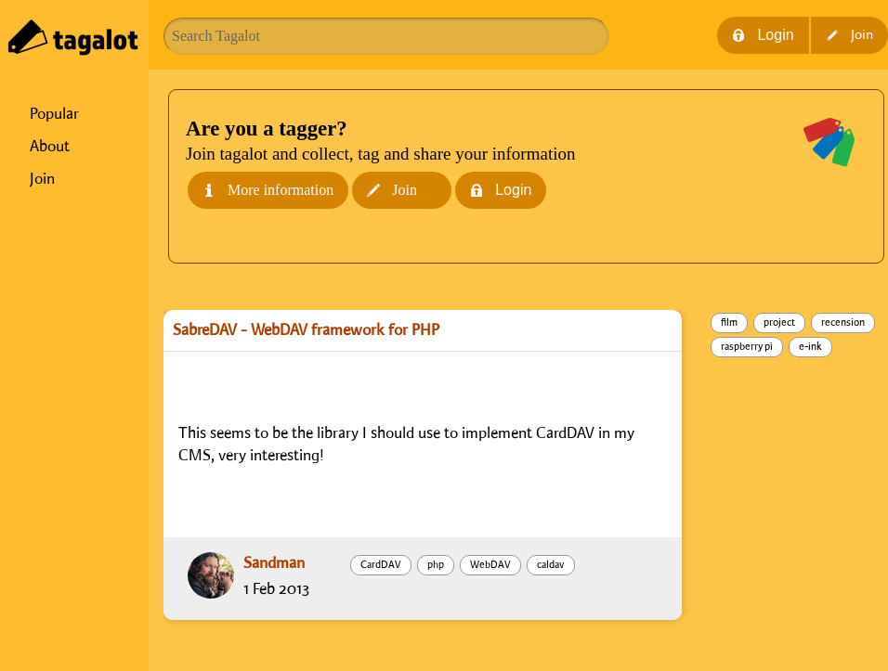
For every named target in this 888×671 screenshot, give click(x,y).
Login (762, 35)
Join (42, 179)
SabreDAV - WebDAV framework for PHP (306, 330)
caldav (551, 565)
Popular (54, 114)
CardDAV (380, 565)
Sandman (274, 563)
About (50, 146)
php (435, 565)
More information (267, 190)
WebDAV (490, 565)
